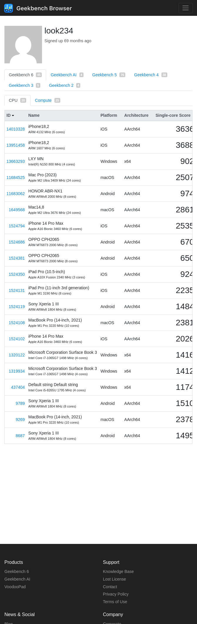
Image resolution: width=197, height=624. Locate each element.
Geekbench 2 (65, 85)
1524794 (17, 226)
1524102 (17, 338)
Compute (47, 100)
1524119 (17, 306)
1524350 (17, 274)
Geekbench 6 (25, 74)
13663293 (15, 161)
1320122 (17, 355)
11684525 (15, 177)
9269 (20, 419)
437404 (18, 387)
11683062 (15, 193)
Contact (110, 586)
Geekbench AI (67, 74)
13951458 (15, 145)
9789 (20, 403)
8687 (20, 435)
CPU (17, 100)
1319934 (17, 371)
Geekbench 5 (108, 74)
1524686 (17, 242)
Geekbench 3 (24, 85)
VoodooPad (15, 586)
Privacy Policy (115, 594)
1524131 (17, 290)
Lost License (114, 579)
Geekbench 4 (150, 74)
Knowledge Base (118, 571)
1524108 (17, 322)
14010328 (15, 129)
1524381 (17, 258)
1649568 (17, 209)
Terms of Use (115, 601)
